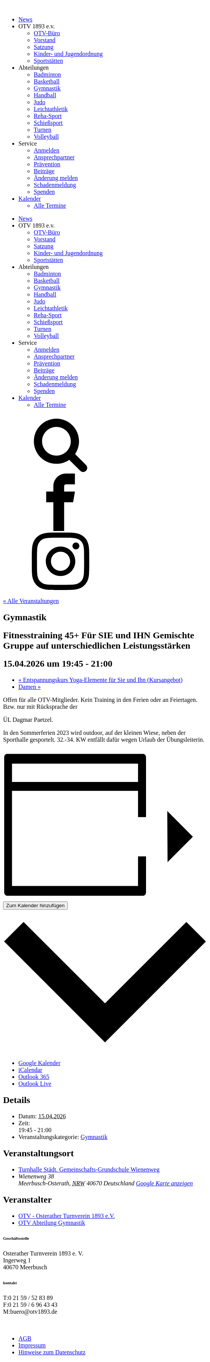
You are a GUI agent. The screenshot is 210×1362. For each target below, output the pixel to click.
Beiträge (44, 171)
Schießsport (48, 123)
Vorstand (45, 40)
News (25, 19)
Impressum (32, 1345)
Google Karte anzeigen (164, 1183)
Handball (45, 95)
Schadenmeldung (55, 185)
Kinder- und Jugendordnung (68, 54)
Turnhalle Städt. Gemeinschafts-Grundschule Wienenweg (88, 1169)
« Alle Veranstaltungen (31, 601)
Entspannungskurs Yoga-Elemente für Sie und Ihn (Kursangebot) (100, 680)
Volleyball (46, 136)
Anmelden (46, 150)
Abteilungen (33, 67)
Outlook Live (34, 1083)
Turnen (42, 129)
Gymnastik (47, 88)
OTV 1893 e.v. (36, 26)
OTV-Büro (47, 33)
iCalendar (30, 1070)
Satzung (44, 47)
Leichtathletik (51, 109)
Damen (29, 686)
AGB (24, 1338)
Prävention (47, 164)
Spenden (44, 191)
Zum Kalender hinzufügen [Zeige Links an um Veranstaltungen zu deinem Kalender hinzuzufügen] (35, 905)
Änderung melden (56, 178)
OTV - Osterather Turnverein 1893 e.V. (66, 1216)
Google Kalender (39, 1063)
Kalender (29, 198)
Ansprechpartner (54, 157)
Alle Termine (50, 205)
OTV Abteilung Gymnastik (51, 1222)
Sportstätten (48, 60)
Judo (39, 102)
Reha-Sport (48, 116)
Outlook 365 (33, 1077)
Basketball (47, 81)
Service (27, 143)
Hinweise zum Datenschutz (51, 1352)
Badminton (47, 74)
